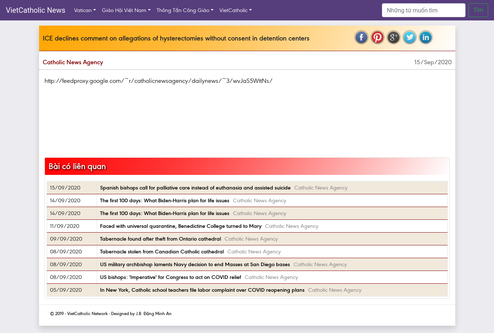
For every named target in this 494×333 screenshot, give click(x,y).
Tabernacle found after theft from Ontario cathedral (160, 239)
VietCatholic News (35, 10)
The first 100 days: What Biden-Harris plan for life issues (164, 200)
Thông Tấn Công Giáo (183, 10)
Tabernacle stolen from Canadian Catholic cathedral (162, 251)
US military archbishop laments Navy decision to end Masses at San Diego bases (195, 264)
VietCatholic (233, 10)
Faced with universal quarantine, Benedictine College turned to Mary (180, 226)
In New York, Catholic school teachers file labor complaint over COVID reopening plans (202, 290)
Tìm (478, 10)
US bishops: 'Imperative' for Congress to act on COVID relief (170, 277)
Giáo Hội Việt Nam (124, 10)
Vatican (83, 10)
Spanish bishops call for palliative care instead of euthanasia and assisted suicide (195, 187)
